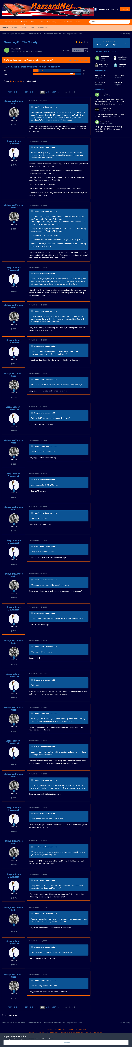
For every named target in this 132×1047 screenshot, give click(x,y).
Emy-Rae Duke (124, 64)
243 (15, 92)
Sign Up (125, 9)
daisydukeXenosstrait (13, 102)
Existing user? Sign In (108, 9)
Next (54, 92)
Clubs (33, 22)
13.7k (14, 165)
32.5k (14, 125)
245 (26, 92)
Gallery (14, 28)
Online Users (43, 28)
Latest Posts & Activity (48, 22)
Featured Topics (66, 22)
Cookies (82, 1029)
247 (37, 92)
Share (66, 50)
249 (47, 92)
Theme (49, 1029)
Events (24, 28)
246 (31, 92)
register (19, 81)
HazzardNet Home (10, 22)
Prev (10, 92)
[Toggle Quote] (32, 107)
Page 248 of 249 (70, 92)
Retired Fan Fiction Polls (32, 51)
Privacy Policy (60, 1029)
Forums (24, 23)
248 (42, 92)
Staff (32, 28)
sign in (11, 81)
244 (21, 92)
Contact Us (73, 1029)
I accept (66, 1043)
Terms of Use (34, 1039)
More (78, 22)
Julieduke (17, 49)
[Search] (101, 22)
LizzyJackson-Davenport (13, 142)
